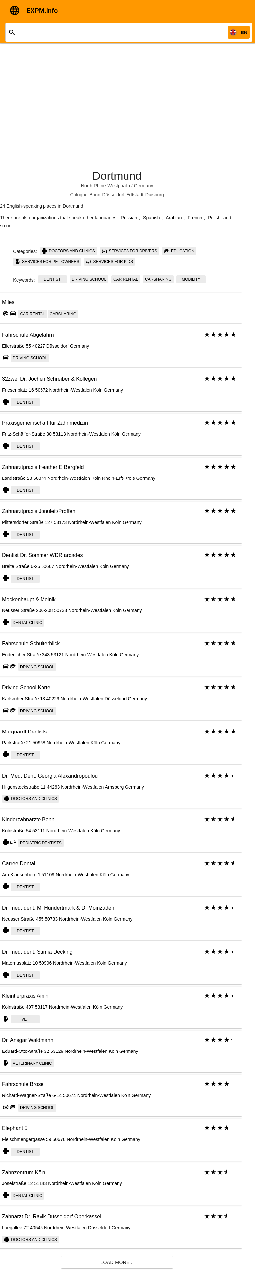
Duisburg (154, 194)
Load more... (117, 1262)
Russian (129, 217)
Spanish (151, 217)
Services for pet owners (47, 261)
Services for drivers (129, 251)
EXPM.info (42, 11)
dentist (52, 279)
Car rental (125, 279)
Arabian (174, 217)
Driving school (89, 279)
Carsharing (158, 279)
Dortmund (117, 175)
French (195, 217)
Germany (143, 185)
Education (179, 251)
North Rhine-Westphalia (105, 185)
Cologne (78, 194)
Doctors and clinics (68, 251)
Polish (214, 217)
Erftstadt (134, 194)
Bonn (94, 194)
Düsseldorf (113, 194)
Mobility (191, 279)
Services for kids (109, 261)
